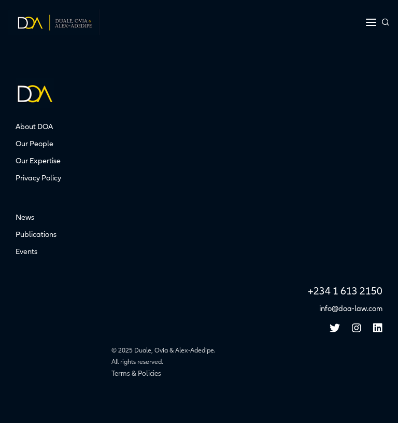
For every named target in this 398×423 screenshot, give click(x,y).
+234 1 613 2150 (345, 291)
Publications (36, 234)
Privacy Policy (38, 177)
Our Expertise (38, 160)
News (25, 217)
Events (26, 251)
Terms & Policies (136, 373)
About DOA (34, 126)
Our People (34, 143)
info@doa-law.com (350, 308)
